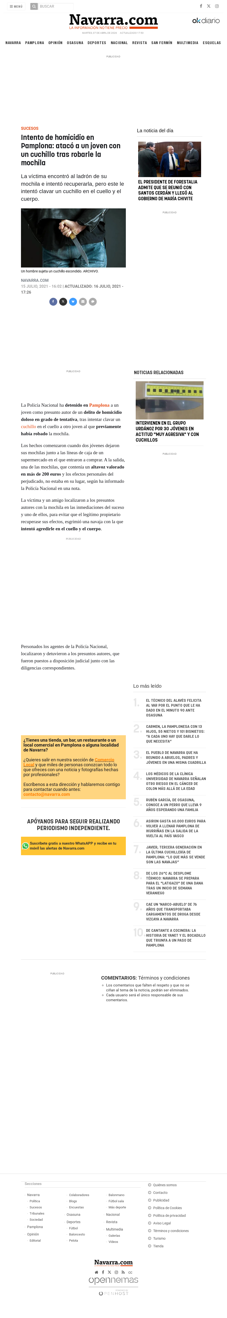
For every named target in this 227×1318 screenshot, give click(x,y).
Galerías (114, 1235)
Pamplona (34, 42)
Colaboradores (79, 1195)
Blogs (73, 1201)
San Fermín (161, 42)
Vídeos (113, 1242)
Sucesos (36, 1207)
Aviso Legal (162, 1223)
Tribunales (37, 1213)
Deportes (97, 42)
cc (130, 1272)
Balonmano (116, 1195)
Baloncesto (77, 1234)
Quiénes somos (165, 1185)
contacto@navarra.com (46, 794)
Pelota (73, 1240)
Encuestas (76, 1207)
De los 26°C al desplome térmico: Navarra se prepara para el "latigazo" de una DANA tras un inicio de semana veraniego (174, 883)
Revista (139, 42)
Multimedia (187, 42)
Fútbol (73, 1228)
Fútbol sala (116, 1201)
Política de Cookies (167, 1208)
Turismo (159, 1238)
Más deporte (117, 1207)
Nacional (119, 42)
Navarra (13, 42)
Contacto (160, 1193)
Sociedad (36, 1219)
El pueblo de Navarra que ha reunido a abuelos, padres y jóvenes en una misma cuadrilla (176, 758)
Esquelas (212, 42)
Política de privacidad (169, 1216)
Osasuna (75, 42)
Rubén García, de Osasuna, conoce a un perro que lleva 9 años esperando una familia (174, 805)
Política (35, 1201)
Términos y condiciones (164, 978)
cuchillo (28, 426)
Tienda (158, 1246)
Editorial (35, 1240)
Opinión (55, 42)
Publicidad (161, 1200)
